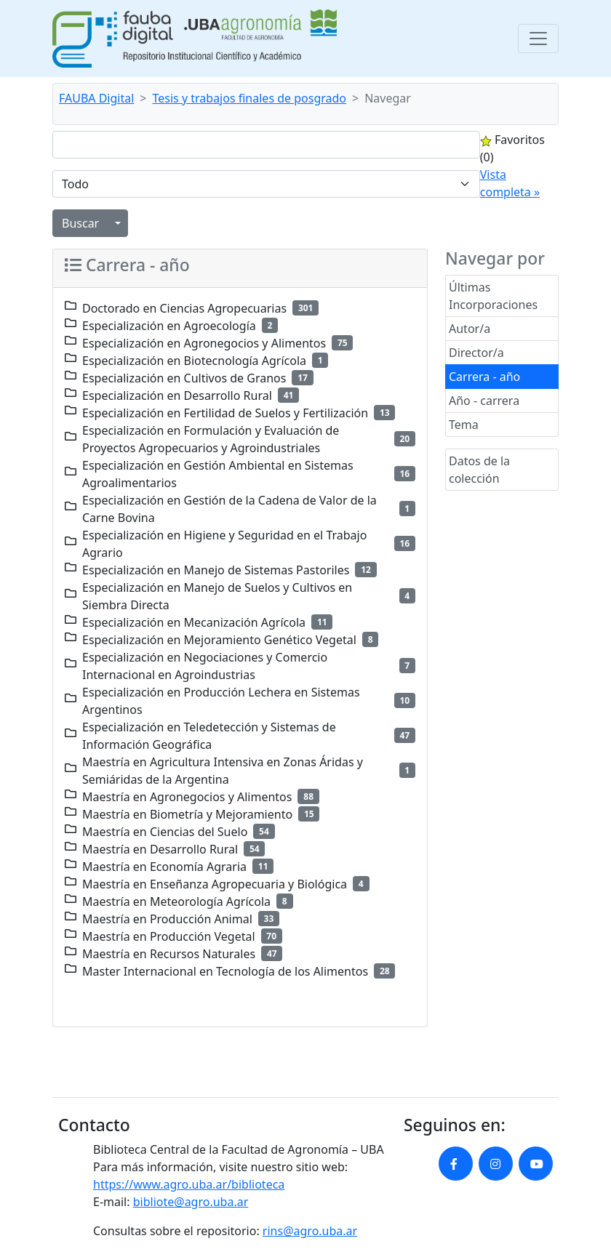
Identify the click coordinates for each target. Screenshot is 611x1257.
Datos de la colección (479, 469)
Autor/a (469, 329)
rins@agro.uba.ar (310, 1231)
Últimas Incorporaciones (493, 296)
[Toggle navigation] (538, 38)
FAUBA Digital (96, 98)
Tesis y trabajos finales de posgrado (250, 98)
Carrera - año (484, 377)
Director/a (476, 353)
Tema (464, 425)
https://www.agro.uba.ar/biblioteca (188, 1184)
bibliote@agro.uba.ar (191, 1202)
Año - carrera (484, 401)
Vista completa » (510, 183)
